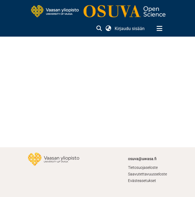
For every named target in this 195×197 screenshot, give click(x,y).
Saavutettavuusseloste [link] (147, 174)
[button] (99, 28)
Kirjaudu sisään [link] (130, 28)
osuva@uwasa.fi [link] (142, 159)
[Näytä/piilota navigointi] (159, 28)
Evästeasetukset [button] (142, 180)
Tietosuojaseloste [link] (143, 167)
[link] (97, 11)
